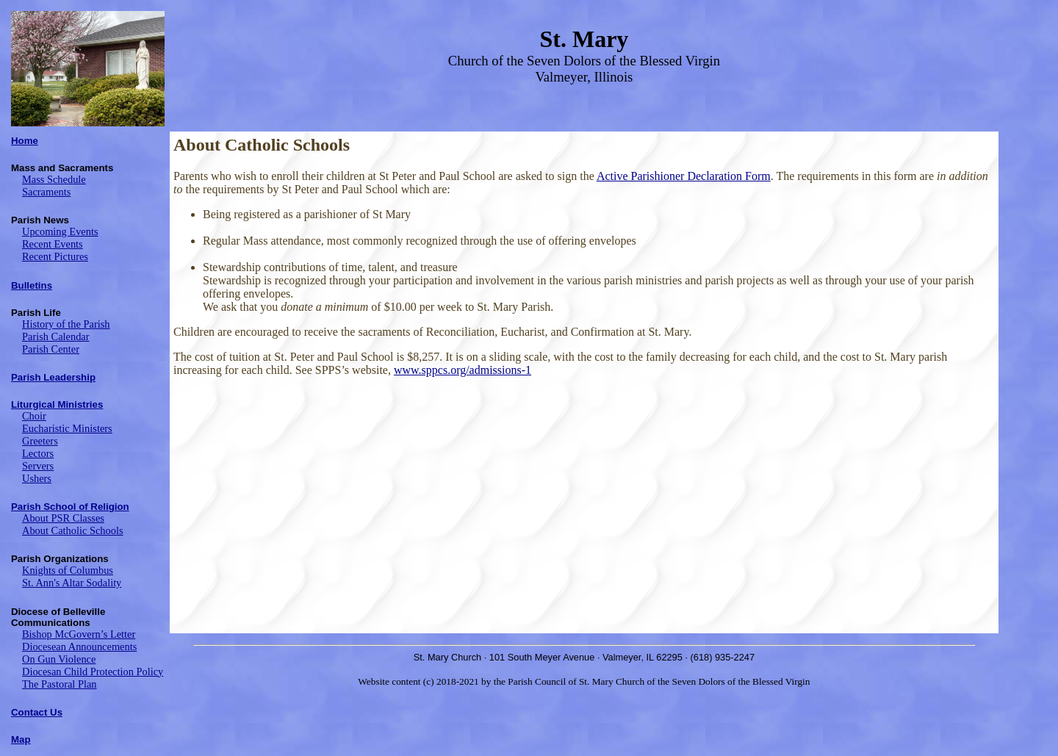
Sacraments (46, 192)
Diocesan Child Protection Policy (92, 671)
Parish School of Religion (70, 506)
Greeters (40, 441)
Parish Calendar (56, 336)
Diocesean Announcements (79, 646)
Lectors (38, 453)
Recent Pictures (55, 256)
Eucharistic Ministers (67, 428)
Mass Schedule (54, 179)
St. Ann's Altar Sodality (71, 582)
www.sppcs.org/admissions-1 (462, 370)
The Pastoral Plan (59, 684)
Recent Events (52, 244)
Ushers (36, 478)
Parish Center (50, 349)
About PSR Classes (63, 518)
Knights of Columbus (67, 570)
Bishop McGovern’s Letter (78, 634)
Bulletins (31, 285)
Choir (34, 416)
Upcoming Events (60, 231)
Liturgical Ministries (57, 404)
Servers (38, 466)
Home (24, 140)
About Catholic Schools (72, 530)
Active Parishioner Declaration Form (684, 176)
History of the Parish (66, 324)
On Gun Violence (59, 659)
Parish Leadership (53, 377)
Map (21, 739)
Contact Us (36, 712)
